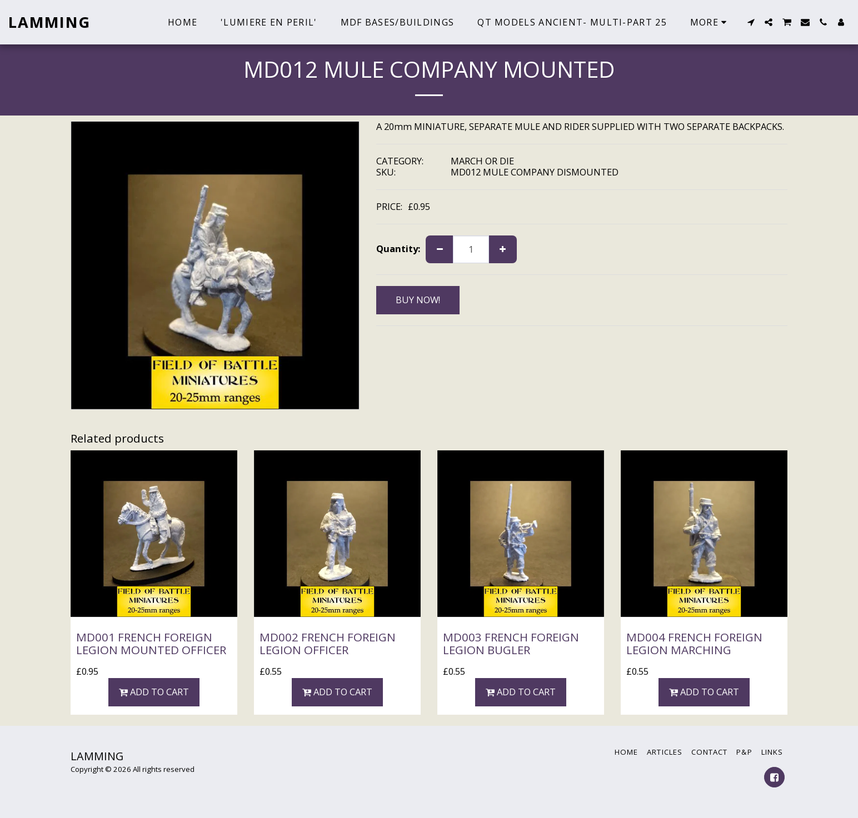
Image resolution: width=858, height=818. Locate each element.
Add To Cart (154, 691)
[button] (750, 22)
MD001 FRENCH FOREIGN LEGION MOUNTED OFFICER (151, 643)
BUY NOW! (418, 299)
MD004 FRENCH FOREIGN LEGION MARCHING (694, 643)
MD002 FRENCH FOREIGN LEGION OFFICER (328, 643)
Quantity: (398, 249)
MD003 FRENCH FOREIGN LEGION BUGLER (511, 643)
